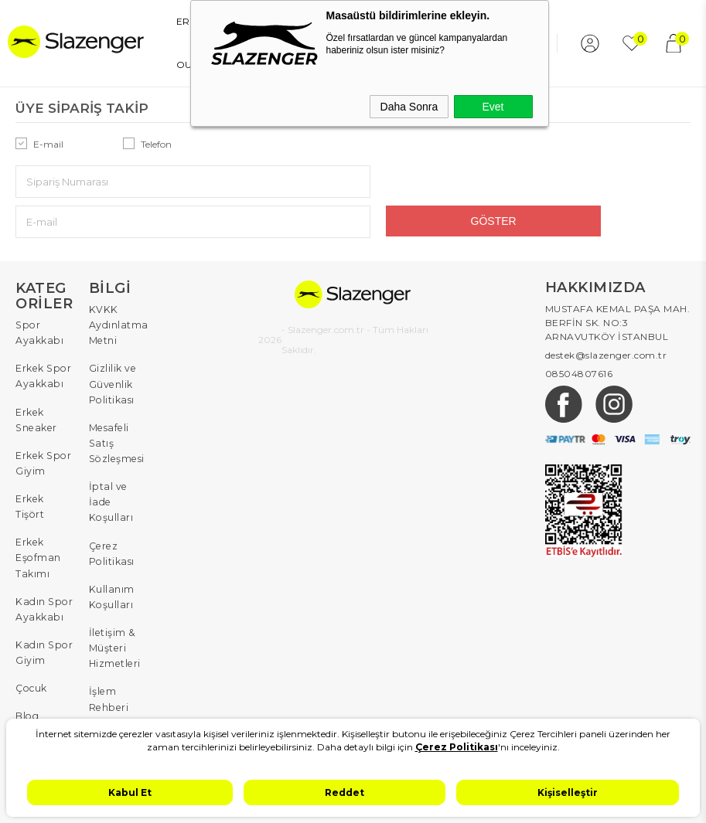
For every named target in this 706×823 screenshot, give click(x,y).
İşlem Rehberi (108, 626)
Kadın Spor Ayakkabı (41, 546)
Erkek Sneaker (34, 371)
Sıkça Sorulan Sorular (108, 713)
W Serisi (34, 672)
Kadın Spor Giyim (41, 586)
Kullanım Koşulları (111, 532)
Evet (492, 106)
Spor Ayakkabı (38, 291)
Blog (26, 645)
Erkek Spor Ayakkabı (41, 331)
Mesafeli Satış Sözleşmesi (115, 390)
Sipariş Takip (105, 666)
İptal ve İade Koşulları (110, 444)
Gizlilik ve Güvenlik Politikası (112, 336)
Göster (583, 181)
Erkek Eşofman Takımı (37, 499)
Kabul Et (130, 792)
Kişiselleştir (567, 792)
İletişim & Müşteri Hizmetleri (114, 579)
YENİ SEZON (126, 64)
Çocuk (30, 619)
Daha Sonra (409, 106)
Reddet (344, 792)
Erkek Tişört (29, 451)
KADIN (164, 21)
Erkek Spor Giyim (41, 411)
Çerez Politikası (111, 492)
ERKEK (114, 21)
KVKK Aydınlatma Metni (117, 282)
